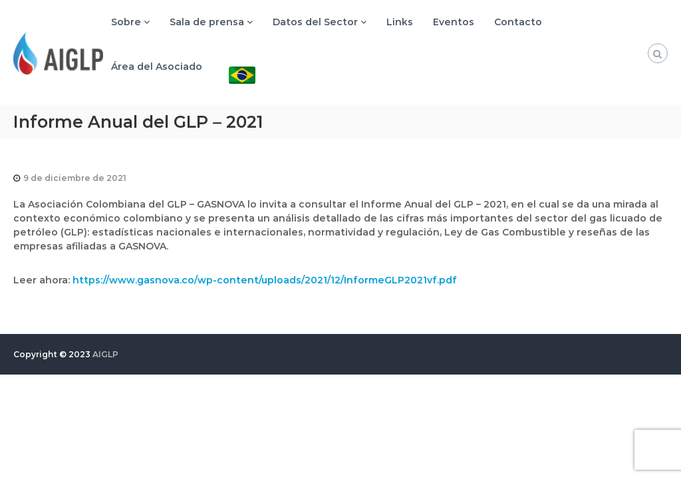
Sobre (126, 22)
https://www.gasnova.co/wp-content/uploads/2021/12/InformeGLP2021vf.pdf (264, 280)
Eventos (453, 22)
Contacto (518, 22)
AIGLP (105, 354)
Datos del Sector (315, 22)
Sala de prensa (207, 22)
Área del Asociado (156, 67)
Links (399, 22)
